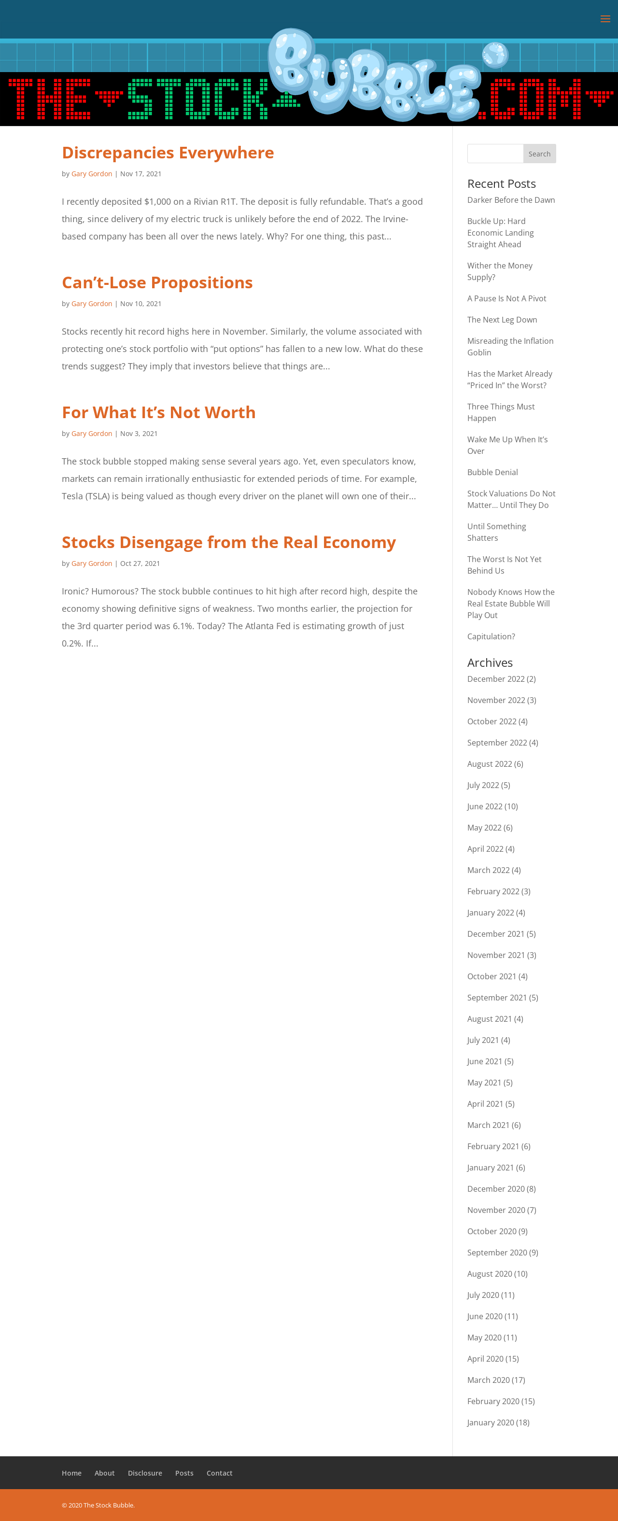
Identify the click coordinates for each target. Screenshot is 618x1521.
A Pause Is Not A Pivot (507, 298)
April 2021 (485, 1103)
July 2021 (483, 1040)
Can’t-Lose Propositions (157, 282)
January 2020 (490, 1422)
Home (72, 1473)
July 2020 (483, 1295)
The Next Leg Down (502, 319)
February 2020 (493, 1401)
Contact (220, 1473)
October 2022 (492, 721)
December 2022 (496, 679)
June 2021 (485, 1061)
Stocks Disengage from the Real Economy (229, 542)
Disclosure (145, 1473)
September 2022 (497, 742)
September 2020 (497, 1252)
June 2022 (485, 806)
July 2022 (483, 785)
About (105, 1473)
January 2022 (490, 912)
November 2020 (496, 1210)
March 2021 (488, 1125)
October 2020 (492, 1231)
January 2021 (490, 1167)
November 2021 (496, 955)
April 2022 (485, 849)
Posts (184, 1473)
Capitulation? (491, 636)
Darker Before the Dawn (511, 200)
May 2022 (484, 827)
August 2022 (489, 764)
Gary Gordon (91, 173)
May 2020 (484, 1337)
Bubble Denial (492, 472)
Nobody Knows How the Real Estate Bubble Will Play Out (511, 603)
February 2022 (493, 891)
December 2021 (496, 934)
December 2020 (496, 1188)
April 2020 (485, 1358)
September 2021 (497, 997)
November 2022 (496, 700)
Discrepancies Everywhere (168, 152)
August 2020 (489, 1273)
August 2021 (489, 1019)
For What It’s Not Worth (159, 412)
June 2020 (485, 1316)
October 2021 (492, 976)
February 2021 (493, 1146)
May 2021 (484, 1082)
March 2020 (488, 1380)
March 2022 (488, 870)
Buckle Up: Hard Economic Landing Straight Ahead (500, 233)
